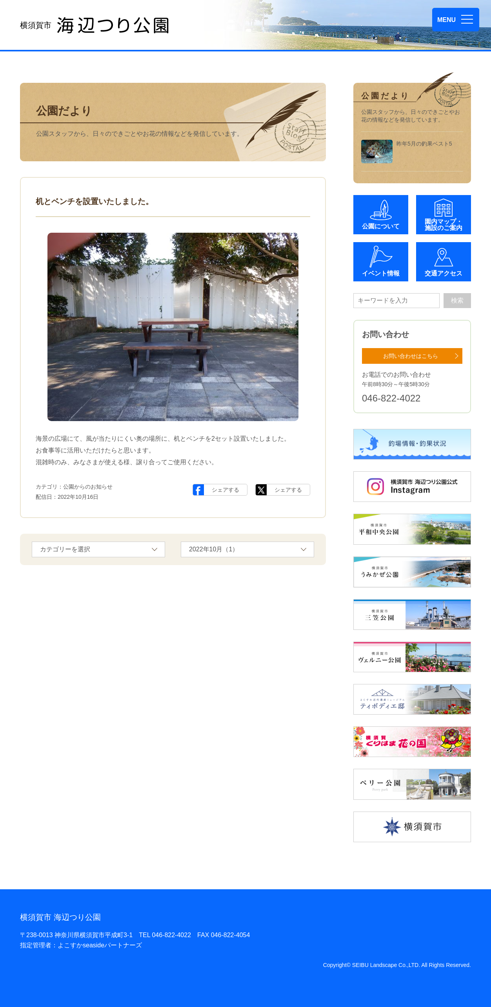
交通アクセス (443, 273)
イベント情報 (381, 273)
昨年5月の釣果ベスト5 (406, 151)
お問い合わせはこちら (410, 356)
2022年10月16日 (78, 497)
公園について (381, 226)
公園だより (64, 111)
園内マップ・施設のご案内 (443, 224)
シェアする (225, 490)
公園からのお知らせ (88, 486)
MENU (446, 19)
